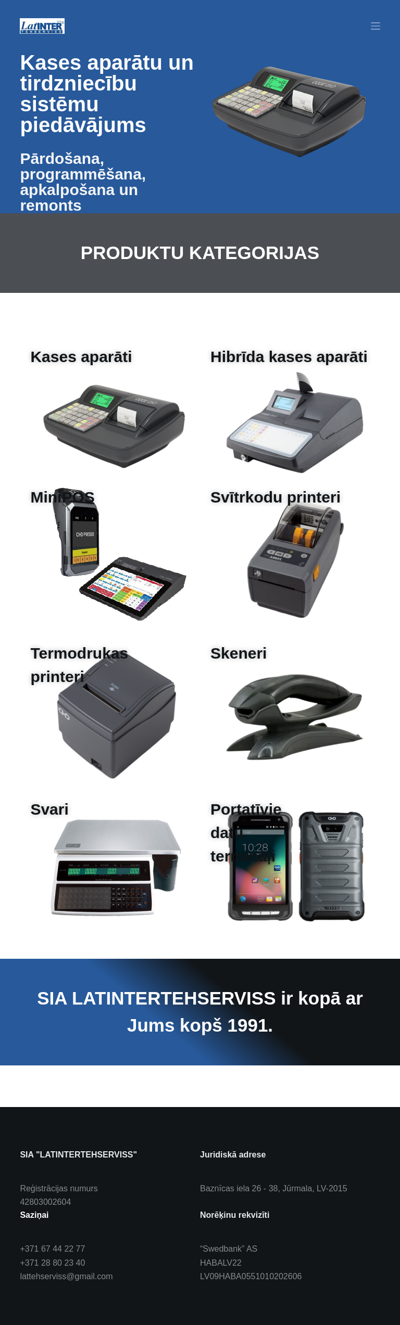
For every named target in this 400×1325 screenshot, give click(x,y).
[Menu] (375, 26)
